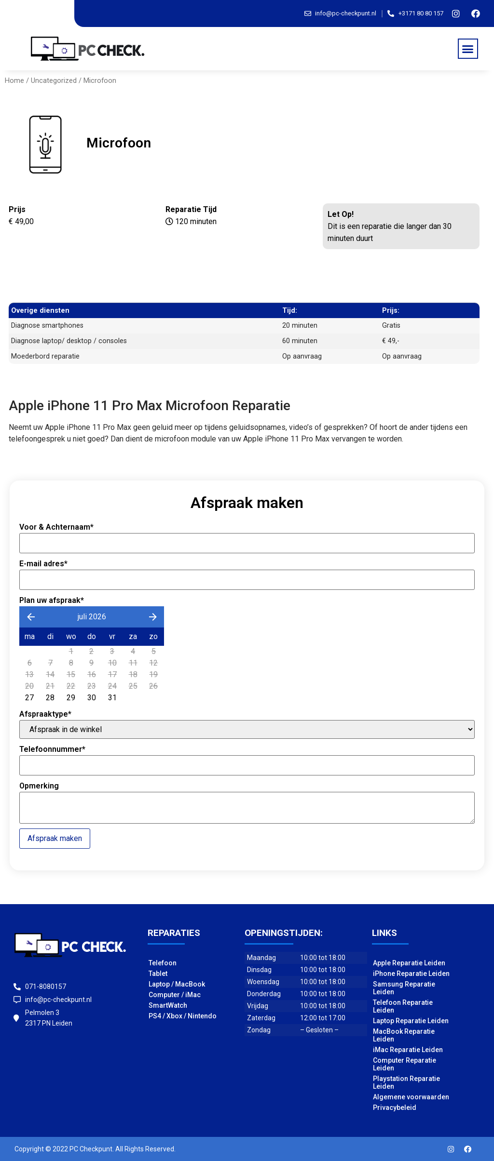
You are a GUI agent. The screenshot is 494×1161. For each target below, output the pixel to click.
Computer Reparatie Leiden (404, 1064)
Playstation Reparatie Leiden (406, 1082)
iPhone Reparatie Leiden (411, 973)
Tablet (158, 973)
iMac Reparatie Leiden (408, 1050)
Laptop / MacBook (177, 984)
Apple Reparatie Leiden (409, 963)
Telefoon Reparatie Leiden (403, 1006)
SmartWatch (168, 1005)
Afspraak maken (54, 838)
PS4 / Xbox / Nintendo (183, 1016)
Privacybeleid (394, 1107)
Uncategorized (54, 80)
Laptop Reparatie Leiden (411, 1021)
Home (14, 80)
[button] (468, 49)
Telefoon (163, 963)
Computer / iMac (175, 995)
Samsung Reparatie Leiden (404, 988)
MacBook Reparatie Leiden (404, 1035)
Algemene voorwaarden (411, 1097)
